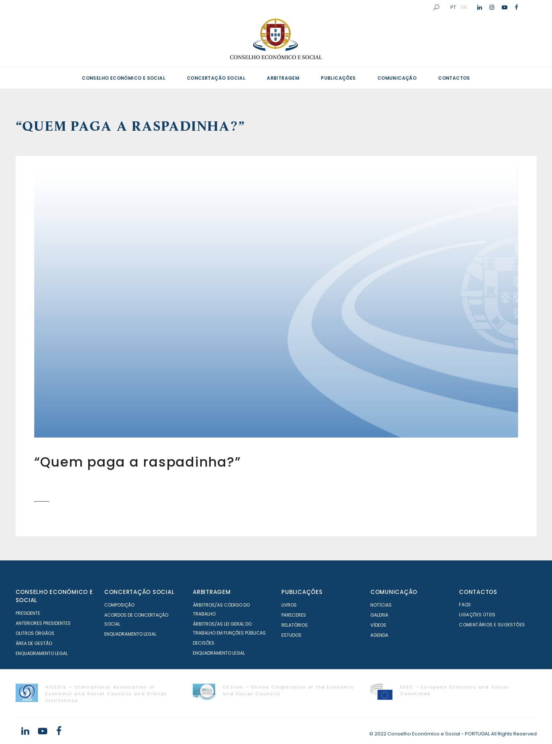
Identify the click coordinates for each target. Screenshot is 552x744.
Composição (119, 605)
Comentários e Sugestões (492, 624)
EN (464, 7)
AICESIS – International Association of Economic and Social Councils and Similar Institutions (106, 693)
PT (453, 7)
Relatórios (294, 625)
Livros (289, 605)
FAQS (465, 604)
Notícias (381, 605)
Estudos (291, 635)
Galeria (379, 615)
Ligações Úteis (477, 614)
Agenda (379, 635)
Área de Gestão (34, 643)
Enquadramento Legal (42, 653)
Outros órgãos (35, 633)
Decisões (203, 643)
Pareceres (293, 615)
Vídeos (378, 625)
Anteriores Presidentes (43, 623)
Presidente (28, 613)
